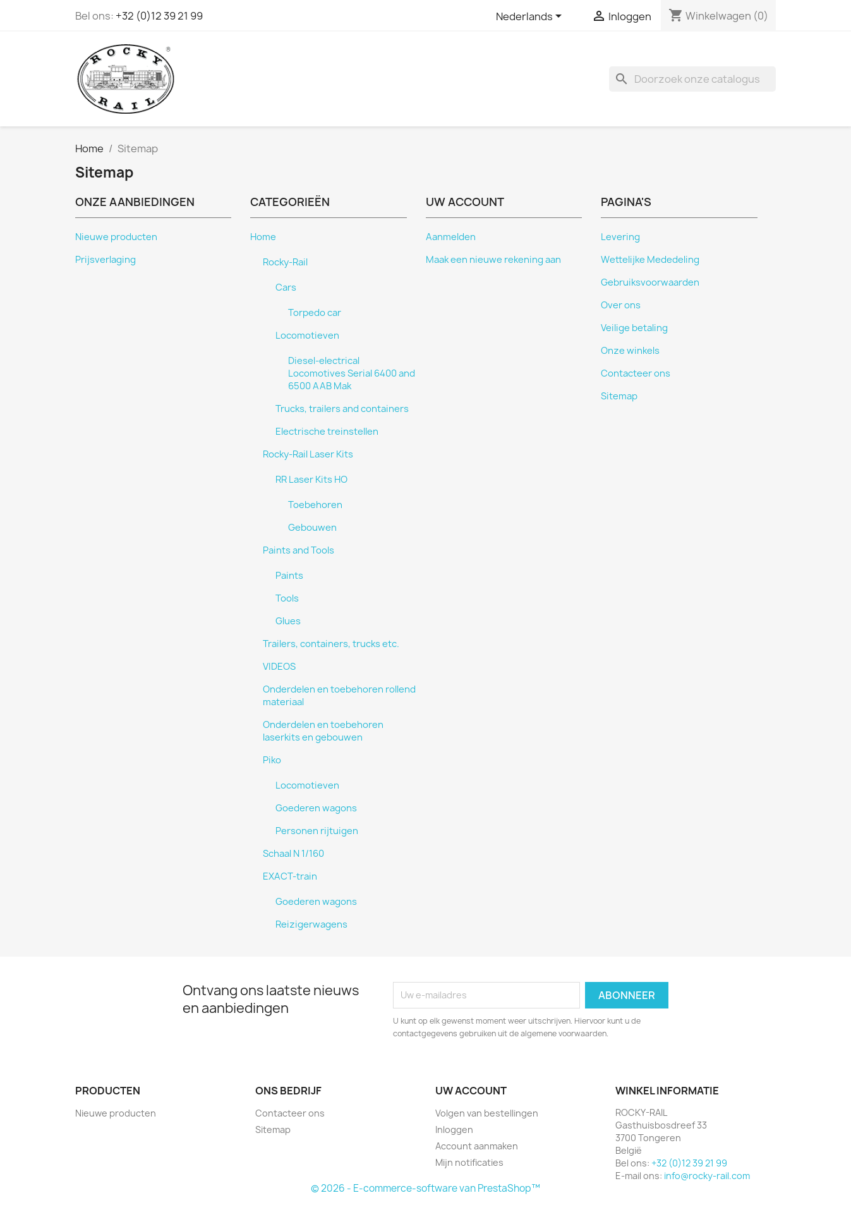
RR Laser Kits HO (311, 479)
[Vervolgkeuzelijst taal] (531, 17)
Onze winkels (630, 350)
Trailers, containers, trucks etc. (331, 644)
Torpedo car (314, 312)
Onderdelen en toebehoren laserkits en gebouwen (323, 731)
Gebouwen (312, 527)
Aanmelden (451, 237)
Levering (620, 237)
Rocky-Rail (285, 262)
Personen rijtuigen (316, 831)
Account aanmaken (476, 1146)
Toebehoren (315, 505)
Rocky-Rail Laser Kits (308, 454)
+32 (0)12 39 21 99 (159, 16)
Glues (288, 621)
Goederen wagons (316, 808)
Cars (285, 287)
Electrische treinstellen (326, 431)
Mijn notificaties (469, 1162)
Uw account (471, 1091)
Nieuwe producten (116, 237)
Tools (287, 598)
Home (263, 237)
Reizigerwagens (311, 924)
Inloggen (454, 1129)
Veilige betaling (634, 328)
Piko (272, 760)
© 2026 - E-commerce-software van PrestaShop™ (425, 1188)
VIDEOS (279, 666)
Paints (289, 575)
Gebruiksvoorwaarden (650, 282)
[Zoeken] (692, 79)
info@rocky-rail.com (707, 1176)
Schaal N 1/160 (293, 853)
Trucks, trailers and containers (342, 409)
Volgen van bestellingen (486, 1113)
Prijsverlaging (105, 259)
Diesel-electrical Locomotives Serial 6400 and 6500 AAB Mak (351, 373)
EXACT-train (290, 876)
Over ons (621, 305)
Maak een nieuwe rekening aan (493, 259)
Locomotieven (307, 335)
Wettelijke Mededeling (650, 259)
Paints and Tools (298, 550)
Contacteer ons (635, 373)
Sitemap (619, 396)
